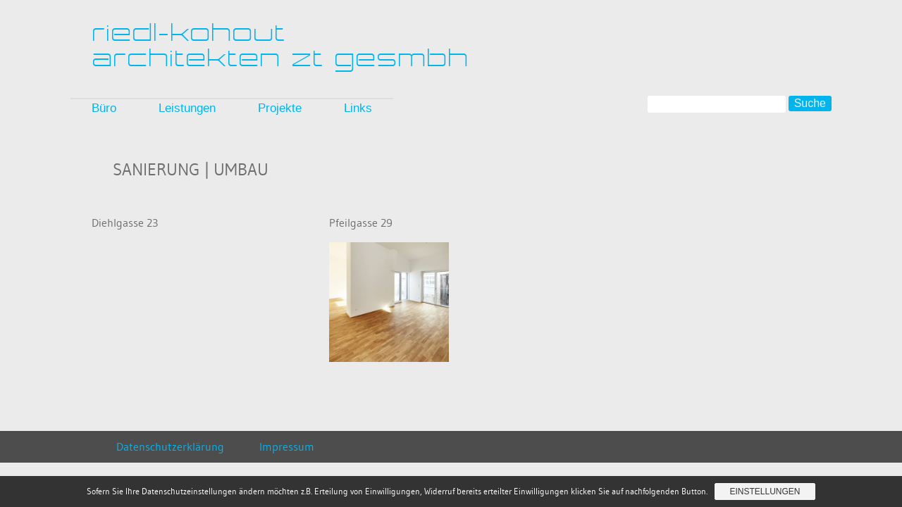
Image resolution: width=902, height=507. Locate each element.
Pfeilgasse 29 (361, 222)
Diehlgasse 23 (125, 222)
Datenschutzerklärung (170, 446)
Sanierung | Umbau (190, 169)
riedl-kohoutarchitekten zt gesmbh (281, 45)
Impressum (286, 446)
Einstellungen (764, 491)
